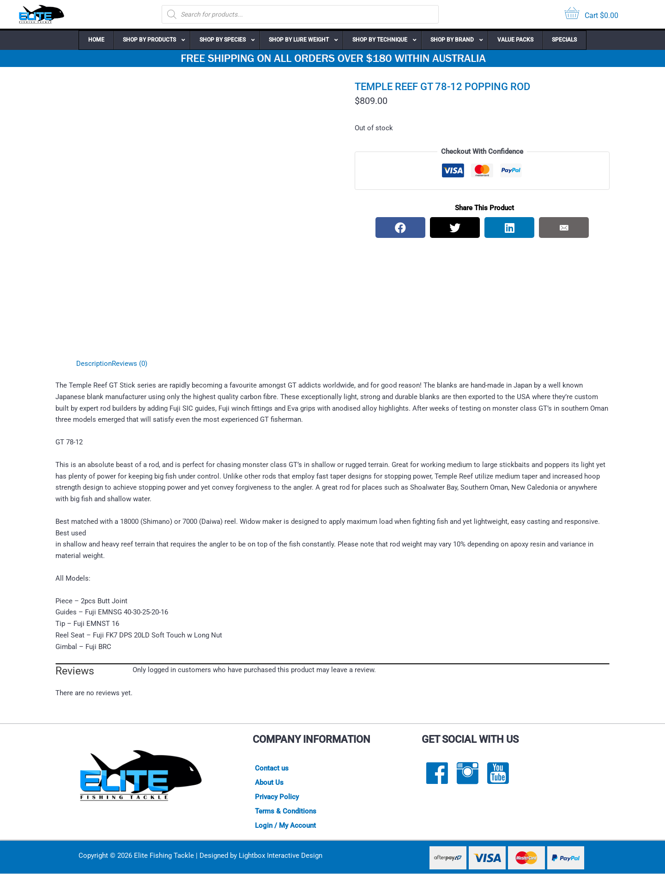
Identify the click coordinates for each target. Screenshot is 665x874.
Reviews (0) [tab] (129, 363)
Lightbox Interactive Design (280, 856)
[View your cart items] (591, 14)
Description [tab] (94, 363)
